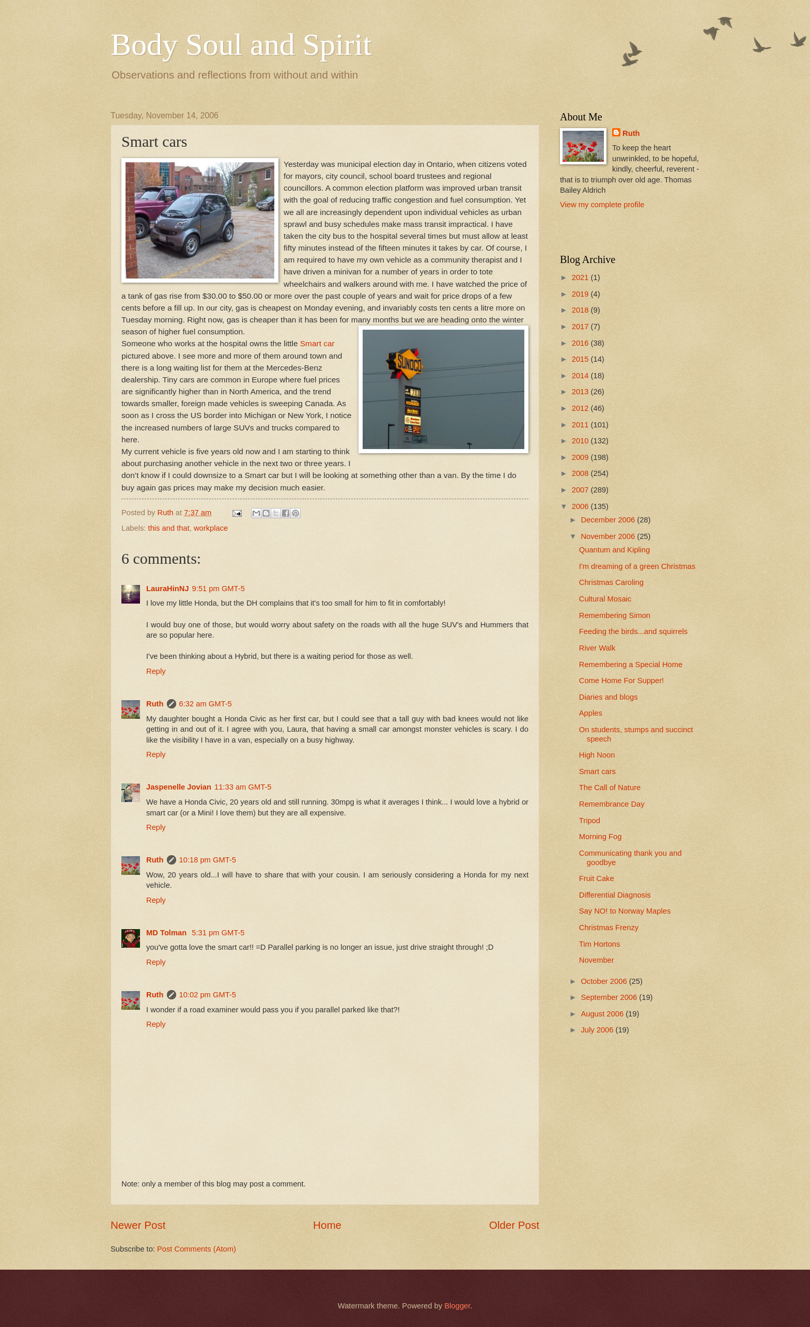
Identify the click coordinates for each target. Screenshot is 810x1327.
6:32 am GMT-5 (205, 704)
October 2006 (605, 981)
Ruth (155, 704)
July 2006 (598, 1030)
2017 (581, 326)
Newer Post (138, 1225)
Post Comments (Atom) (196, 1249)
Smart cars (597, 771)
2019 (581, 294)
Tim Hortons (599, 944)
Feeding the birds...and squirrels (633, 631)
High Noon (597, 755)
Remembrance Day (612, 804)
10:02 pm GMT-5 (207, 995)
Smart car (317, 343)
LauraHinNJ (167, 588)
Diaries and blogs (608, 697)
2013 (581, 392)
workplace (211, 528)
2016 (581, 343)
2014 (581, 376)
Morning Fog (600, 836)
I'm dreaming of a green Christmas (637, 566)
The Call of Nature (610, 787)
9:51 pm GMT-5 (218, 588)
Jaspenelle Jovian (178, 787)
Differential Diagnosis (615, 895)
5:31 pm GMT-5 (218, 933)
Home (327, 1225)
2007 (581, 490)
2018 (581, 310)
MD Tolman (167, 933)
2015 (581, 359)
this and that (169, 528)
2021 (581, 277)
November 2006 (609, 536)
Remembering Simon (614, 615)
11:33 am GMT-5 (242, 787)
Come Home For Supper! (621, 680)
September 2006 (610, 997)
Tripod (589, 820)
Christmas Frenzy (608, 927)
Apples (590, 713)
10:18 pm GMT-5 (207, 860)
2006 (581, 506)
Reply (156, 671)
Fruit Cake (596, 878)
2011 (581, 425)
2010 (581, 441)
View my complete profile (602, 204)
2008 (581, 473)
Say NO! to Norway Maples (625, 911)
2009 (581, 457)
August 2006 (603, 1014)
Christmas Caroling (611, 582)
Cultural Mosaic (605, 599)
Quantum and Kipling (614, 550)
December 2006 (609, 520)
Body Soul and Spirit (241, 44)
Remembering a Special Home (630, 664)
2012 (581, 408)
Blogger (457, 1306)
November (596, 960)
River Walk (597, 648)
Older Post (514, 1225)
